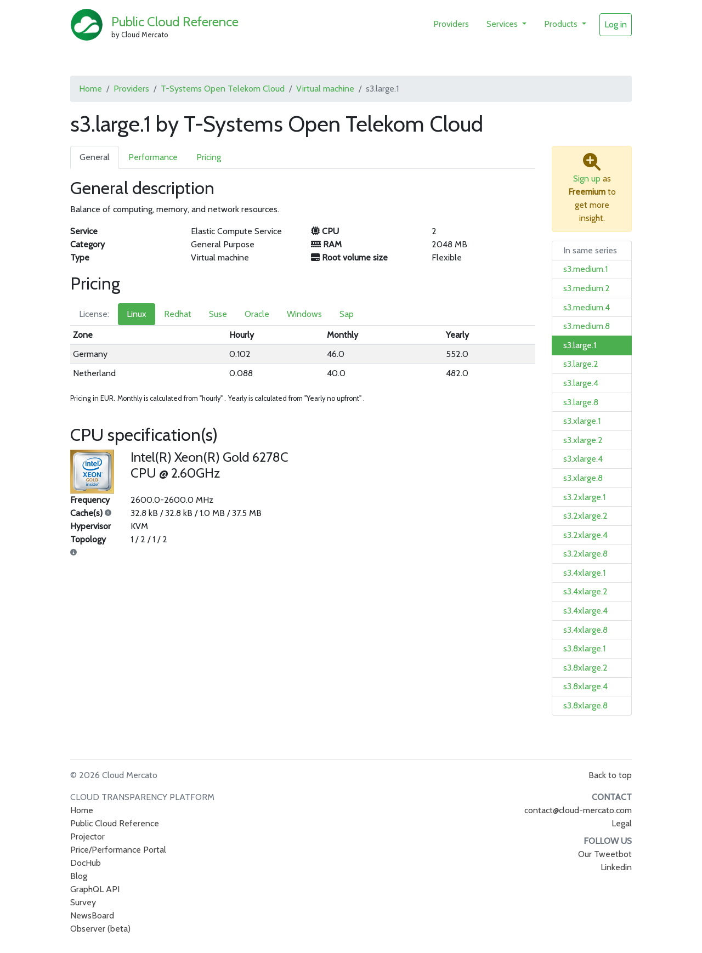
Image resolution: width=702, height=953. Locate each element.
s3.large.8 (580, 402)
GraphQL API (95, 889)
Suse (218, 314)
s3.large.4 (580, 383)
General (95, 157)
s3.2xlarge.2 (585, 515)
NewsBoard (92, 915)
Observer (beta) (100, 928)
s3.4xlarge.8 (585, 630)
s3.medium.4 (586, 307)
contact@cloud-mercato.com (578, 810)
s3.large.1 (579, 345)
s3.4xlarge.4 (585, 610)
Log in (615, 24)
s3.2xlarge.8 (585, 553)
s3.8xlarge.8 (585, 705)
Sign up (587, 178)
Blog (78, 876)
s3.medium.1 (585, 269)
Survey (83, 902)
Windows (304, 314)
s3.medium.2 (586, 288)
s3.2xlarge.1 (584, 497)
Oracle (257, 314)
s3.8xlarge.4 (585, 686)
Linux (136, 314)
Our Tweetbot (605, 854)
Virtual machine (325, 88)
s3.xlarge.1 (582, 421)
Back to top (610, 775)
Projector (87, 836)
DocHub (85, 863)
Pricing (208, 157)
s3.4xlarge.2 (585, 591)
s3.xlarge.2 (583, 440)
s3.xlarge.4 (583, 458)
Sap (346, 314)
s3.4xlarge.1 (584, 573)
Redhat (177, 314)
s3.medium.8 (586, 326)
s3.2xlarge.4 (585, 535)
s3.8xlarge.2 (585, 667)
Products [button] (562, 24)
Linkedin (616, 867)
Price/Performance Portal (118, 849)
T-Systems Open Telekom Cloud (223, 88)
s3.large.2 (580, 364)
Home (90, 88)
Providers (451, 24)
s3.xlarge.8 (583, 478)
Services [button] (503, 24)
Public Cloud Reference (175, 22)
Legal (622, 823)
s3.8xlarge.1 (584, 648)
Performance (153, 157)
